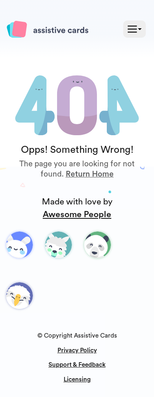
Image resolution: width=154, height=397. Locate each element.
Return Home (90, 174)
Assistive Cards (95, 336)
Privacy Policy (77, 350)
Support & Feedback (77, 365)
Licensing (77, 380)
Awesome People (77, 214)
